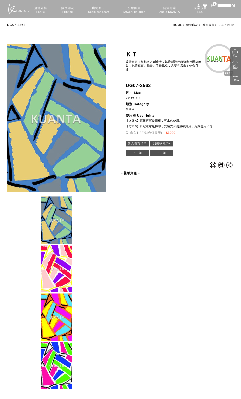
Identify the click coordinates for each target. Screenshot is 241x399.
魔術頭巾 (98, 10)
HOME (177, 24)
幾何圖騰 (208, 24)
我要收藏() (161, 143)
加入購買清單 (137, 143)
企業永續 (200, 10)
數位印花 (67, 10)
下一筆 (161, 153)
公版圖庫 (134, 10)
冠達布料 (40, 10)
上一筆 (137, 153)
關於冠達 (169, 10)
